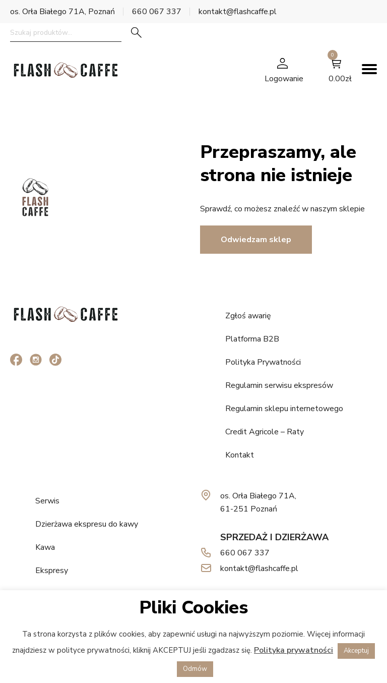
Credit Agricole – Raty (264, 431)
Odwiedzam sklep (256, 239)
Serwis (47, 500)
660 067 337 (156, 11)
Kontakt (239, 455)
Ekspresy (51, 570)
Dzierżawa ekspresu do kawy (86, 524)
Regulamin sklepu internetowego (284, 408)
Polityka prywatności (293, 650)
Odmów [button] (195, 668)
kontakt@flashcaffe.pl (238, 11)
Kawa (45, 547)
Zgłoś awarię (248, 315)
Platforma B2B (252, 339)
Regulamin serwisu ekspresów (279, 385)
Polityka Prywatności (263, 362)
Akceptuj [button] (356, 650)
